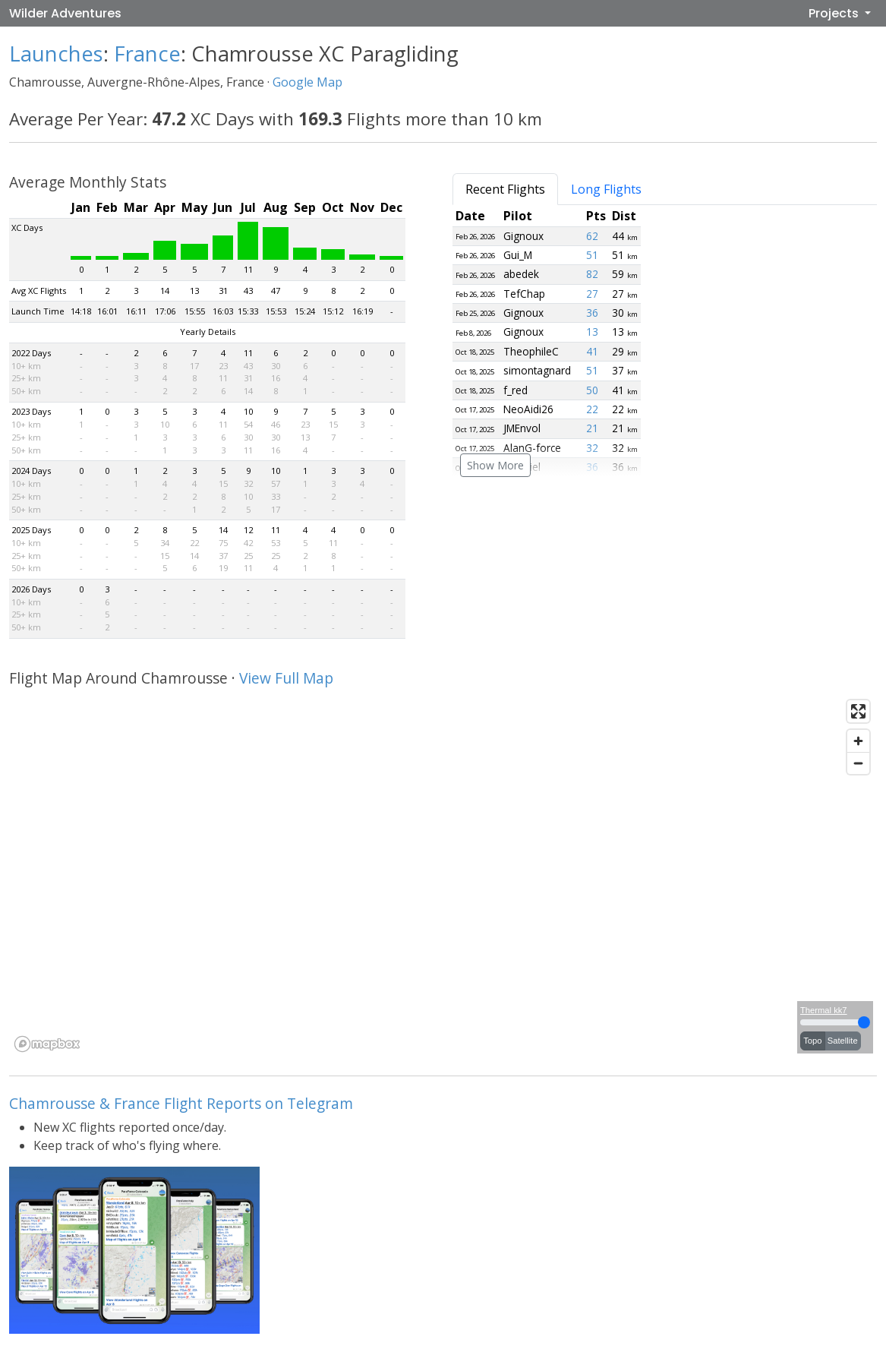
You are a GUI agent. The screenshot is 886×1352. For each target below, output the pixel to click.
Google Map (307, 82)
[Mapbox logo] (47, 1044)
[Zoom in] (858, 741)
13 (592, 331)
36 (592, 312)
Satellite (843, 1040)
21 (592, 428)
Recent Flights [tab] (505, 189)
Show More (495, 465)
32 (592, 448)
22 (592, 409)
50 (592, 390)
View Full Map (286, 678)
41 (592, 351)
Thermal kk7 (823, 1010)
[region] (443, 875)
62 (592, 236)
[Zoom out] (858, 763)
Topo (812, 1040)
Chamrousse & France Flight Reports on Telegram (181, 1103)
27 (592, 293)
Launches (56, 53)
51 (592, 255)
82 (592, 274)
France (147, 53)
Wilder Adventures (65, 13)
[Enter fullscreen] (858, 711)
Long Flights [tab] (606, 189)
